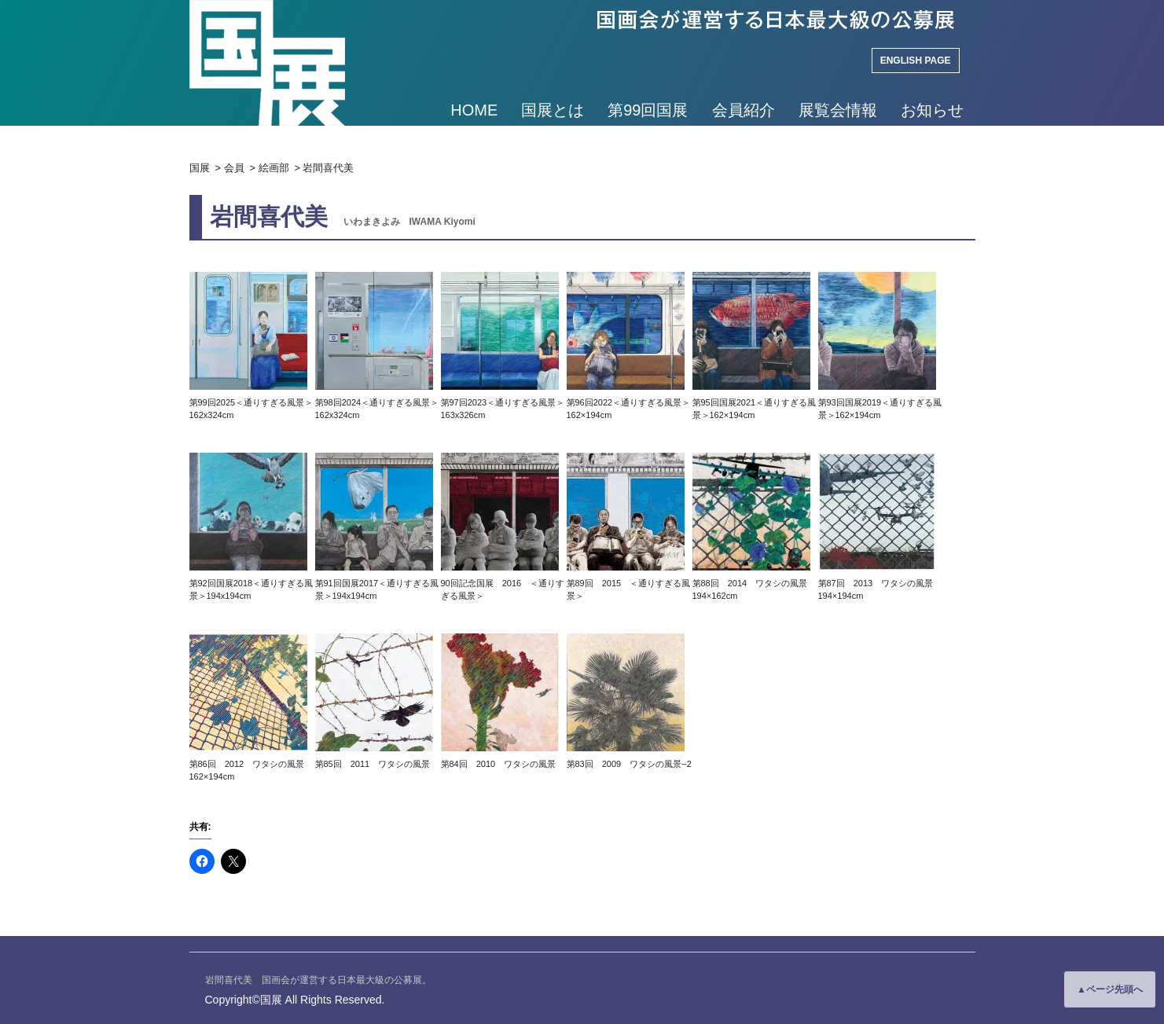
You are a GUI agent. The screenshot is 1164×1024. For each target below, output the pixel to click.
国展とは (552, 110)
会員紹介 (743, 110)
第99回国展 (648, 110)
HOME (474, 110)
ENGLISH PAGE (915, 60)
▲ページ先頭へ (1110, 989)
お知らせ (932, 110)
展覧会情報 (838, 110)
